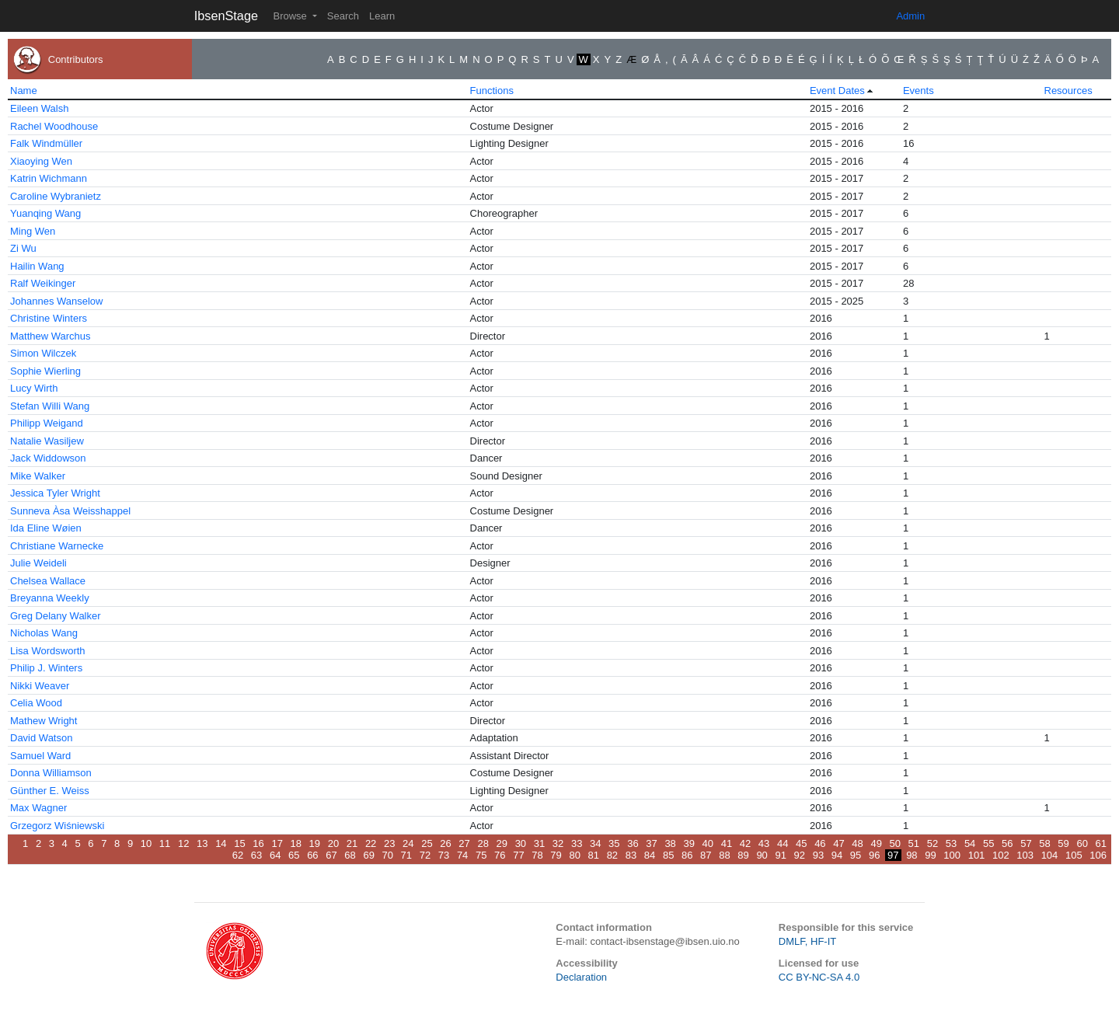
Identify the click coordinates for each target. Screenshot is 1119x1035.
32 (558, 843)
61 (1101, 843)
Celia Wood (36, 703)
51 (913, 843)
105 (1073, 855)
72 (425, 855)
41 (726, 843)
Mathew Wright (43, 721)
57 (1025, 843)
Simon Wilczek (43, 353)
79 (555, 855)
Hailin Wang (37, 266)
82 (612, 855)
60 (1081, 843)
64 (275, 855)
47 (838, 843)
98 (911, 855)
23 (389, 843)
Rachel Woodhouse (54, 126)
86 (687, 855)
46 (819, 843)
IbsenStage (226, 16)
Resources (1068, 90)
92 (799, 855)
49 (875, 843)
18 (296, 843)
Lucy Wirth (34, 388)
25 (426, 843)
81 (593, 855)
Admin (910, 16)
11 (164, 843)
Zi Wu (23, 248)
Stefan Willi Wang (49, 406)
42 (745, 843)
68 (349, 855)
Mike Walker (37, 476)
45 (801, 843)
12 (183, 843)
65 (293, 855)
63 (256, 855)
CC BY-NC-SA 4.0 (819, 977)
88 (724, 855)
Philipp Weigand (46, 423)
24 (408, 843)
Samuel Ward (40, 755)
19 (314, 843)
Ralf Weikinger (42, 283)
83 (631, 855)
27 (463, 843)
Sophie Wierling (45, 371)
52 (932, 843)
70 (387, 855)
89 (742, 855)
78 (537, 855)
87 (705, 855)
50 (895, 843)
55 (988, 843)
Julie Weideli (38, 563)
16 (258, 843)
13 (202, 843)
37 (651, 843)
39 (688, 843)
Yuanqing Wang (45, 213)
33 (576, 843)
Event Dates (837, 90)
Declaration (581, 977)
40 (707, 843)
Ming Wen (32, 231)
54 (969, 843)
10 (146, 843)
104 (1049, 855)
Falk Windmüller (46, 143)
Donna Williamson (51, 773)
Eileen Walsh (39, 108)
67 (331, 855)
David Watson (41, 738)
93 (818, 855)
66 (312, 855)
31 (539, 843)
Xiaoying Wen (41, 161)
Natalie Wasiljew (47, 441)
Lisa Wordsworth (47, 651)
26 (445, 843)
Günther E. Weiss (49, 790)
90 (761, 855)
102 (1000, 855)
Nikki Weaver (39, 686)
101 (976, 855)
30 (520, 843)
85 (668, 855)
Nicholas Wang (44, 633)
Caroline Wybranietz (55, 196)
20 (333, 843)
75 (481, 855)
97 (892, 855)
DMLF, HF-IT (807, 941)
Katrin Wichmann (48, 178)
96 (874, 855)
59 (1063, 843)
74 (462, 855)
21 (352, 843)
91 (780, 855)
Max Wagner (38, 808)
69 (368, 855)
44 (782, 843)
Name (23, 90)
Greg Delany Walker (55, 616)
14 (220, 843)
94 (836, 855)
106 (1098, 855)
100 (951, 855)
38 (669, 843)
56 (1007, 843)
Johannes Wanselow (56, 301)
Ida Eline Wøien (46, 528)
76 (499, 855)
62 (237, 855)
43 (763, 843)
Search (343, 16)
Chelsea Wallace (47, 581)
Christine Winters (48, 318)
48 (857, 843)
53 (951, 843)
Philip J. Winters (46, 668)
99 (930, 855)
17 (276, 843)
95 (855, 855)
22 (370, 843)
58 (1044, 843)
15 (239, 843)
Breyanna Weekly (49, 598)
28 (482, 843)
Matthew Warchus (50, 336)
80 (574, 855)
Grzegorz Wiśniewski (57, 825)
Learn (382, 16)
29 (502, 843)
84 (649, 855)
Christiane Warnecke (56, 546)
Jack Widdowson (48, 458)
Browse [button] (291, 16)
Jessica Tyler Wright (55, 493)
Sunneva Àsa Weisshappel (70, 511)
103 (1025, 855)
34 (595, 843)
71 (406, 855)
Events (918, 90)
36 (632, 843)
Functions (492, 90)
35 (613, 843)
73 (443, 855)
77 (518, 855)
